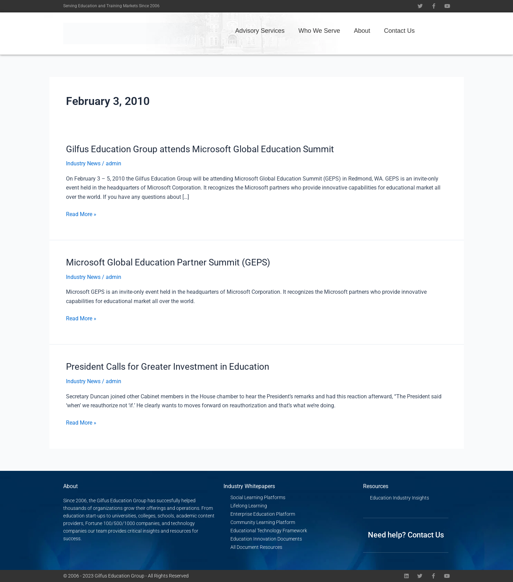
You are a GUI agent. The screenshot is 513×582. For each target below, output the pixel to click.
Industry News (83, 163)
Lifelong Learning (248, 505)
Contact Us (399, 30)
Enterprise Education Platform (262, 514)
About (362, 30)
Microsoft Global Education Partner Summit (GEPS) (168, 262)
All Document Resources (256, 547)
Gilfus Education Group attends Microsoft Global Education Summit (200, 149)
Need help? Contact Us (406, 535)
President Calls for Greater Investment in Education (167, 366)
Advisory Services (260, 30)
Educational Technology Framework (268, 530)
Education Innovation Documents (266, 539)
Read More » (81, 213)
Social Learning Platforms (257, 497)
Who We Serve (319, 30)
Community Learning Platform (262, 522)
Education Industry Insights (399, 498)
